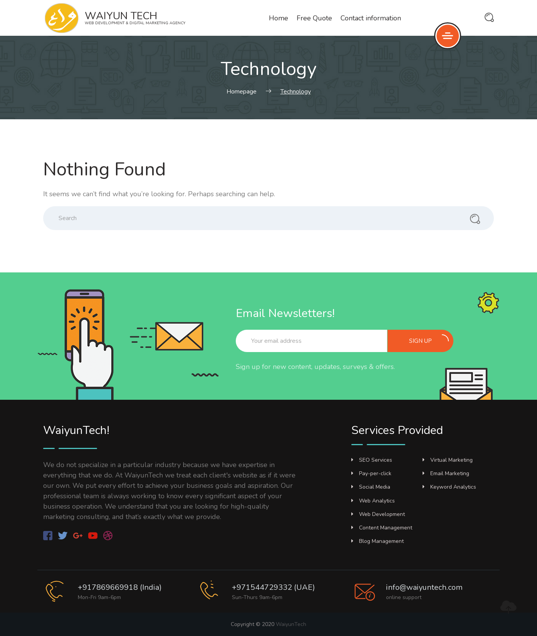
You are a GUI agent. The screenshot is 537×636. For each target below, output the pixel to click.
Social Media (370, 487)
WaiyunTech (291, 624)
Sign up (429, 339)
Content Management (381, 527)
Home (278, 18)
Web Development (378, 514)
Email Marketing (446, 473)
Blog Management (377, 541)
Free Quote (314, 18)
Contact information (371, 18)
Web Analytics (373, 500)
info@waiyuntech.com (424, 587)
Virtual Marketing (448, 460)
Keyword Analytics (449, 487)
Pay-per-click (371, 473)
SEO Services (371, 460)
